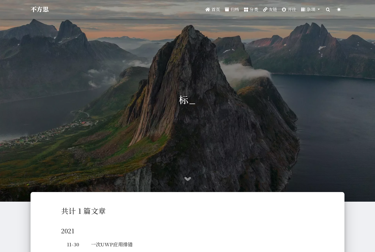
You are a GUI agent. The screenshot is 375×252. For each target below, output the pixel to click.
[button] (310, 9)
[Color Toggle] (338, 9)
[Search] (327, 9)
